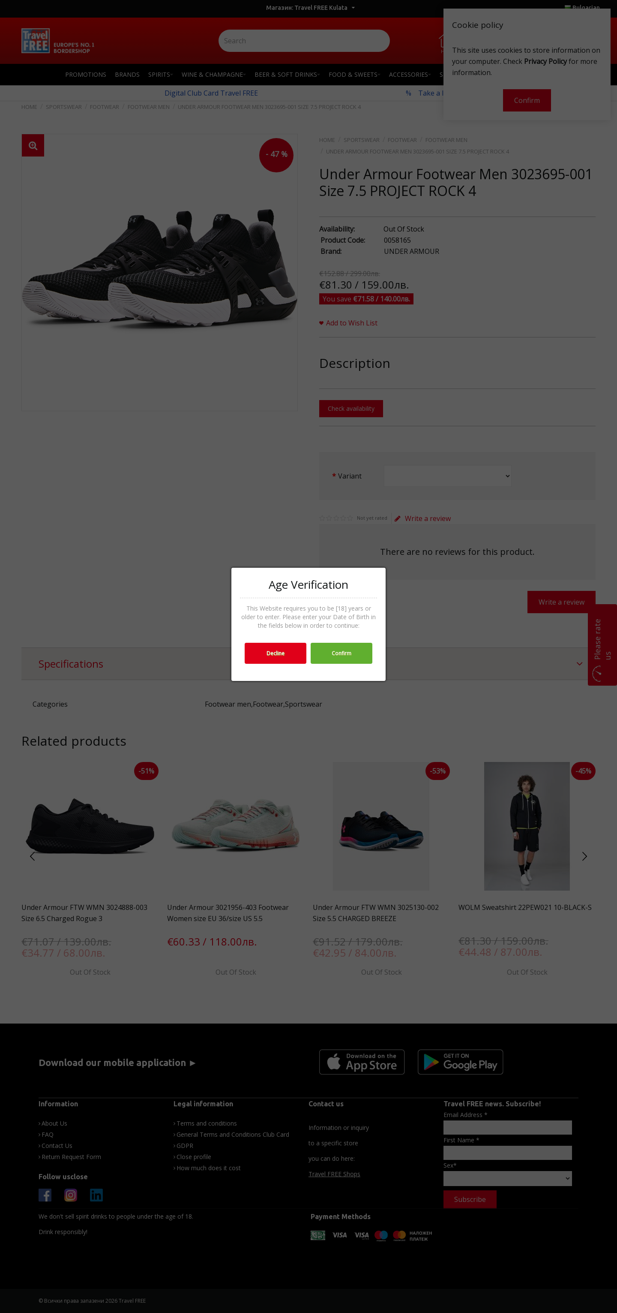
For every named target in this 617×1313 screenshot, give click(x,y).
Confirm (341, 653)
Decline (276, 653)
